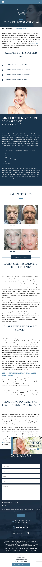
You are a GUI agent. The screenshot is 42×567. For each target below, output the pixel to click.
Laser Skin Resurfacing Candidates (17, 70)
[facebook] (24, 533)
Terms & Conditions (21, 560)
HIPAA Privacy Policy (21, 562)
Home (3, 28)
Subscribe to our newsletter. (11, 502)
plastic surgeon (34, 43)
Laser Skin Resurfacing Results (15, 80)
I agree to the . (11, 505)
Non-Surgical (9, 28)
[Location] (34, 2)
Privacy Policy (21, 558)
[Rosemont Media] (34, 551)
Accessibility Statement (21, 565)
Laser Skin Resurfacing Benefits (16, 65)
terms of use (14, 505)
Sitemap (21, 556)
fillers (3, 443)
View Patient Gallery (21, 257)
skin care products (23, 418)
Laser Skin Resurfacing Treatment (16, 75)
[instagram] (28, 533)
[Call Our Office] (39, 2)
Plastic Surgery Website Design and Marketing (18, 551)
